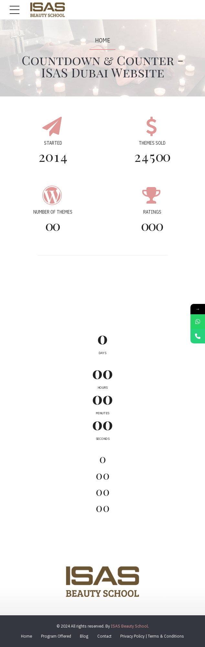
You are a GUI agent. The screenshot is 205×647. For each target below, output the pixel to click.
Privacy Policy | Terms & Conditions (152, 636)
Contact (104, 636)
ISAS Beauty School (129, 626)
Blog (84, 636)
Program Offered (56, 636)
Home (102, 40)
